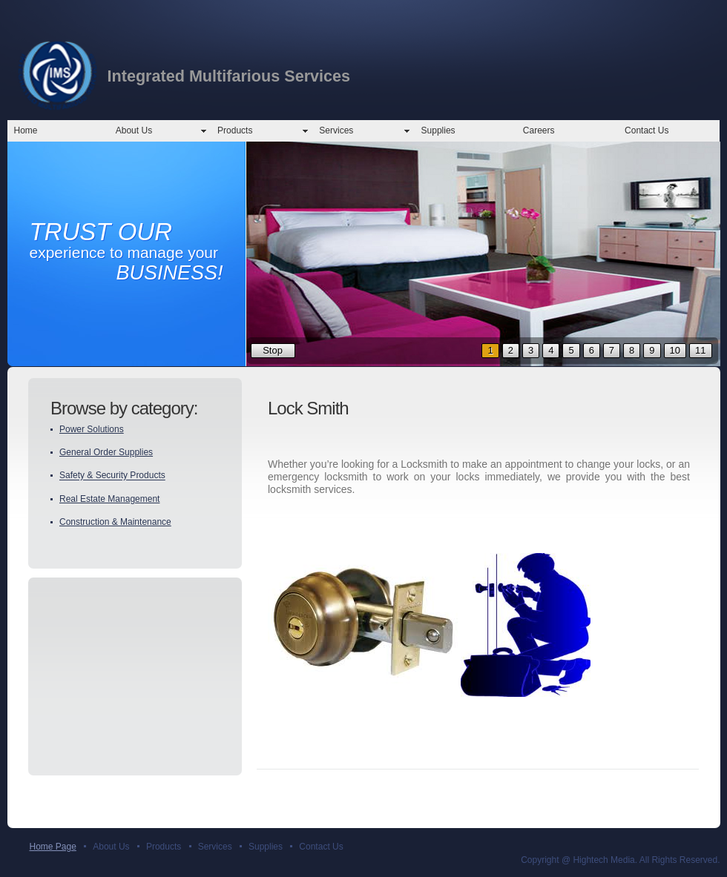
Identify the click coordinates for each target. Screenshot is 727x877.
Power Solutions (91, 429)
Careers (539, 130)
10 (675, 350)
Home (26, 130)
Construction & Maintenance (115, 522)
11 (700, 350)
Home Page (53, 846)
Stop (273, 350)
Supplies (438, 130)
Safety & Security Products (112, 476)
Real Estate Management (109, 499)
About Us (134, 130)
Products (234, 130)
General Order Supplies (106, 452)
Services (336, 130)
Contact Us (646, 130)
